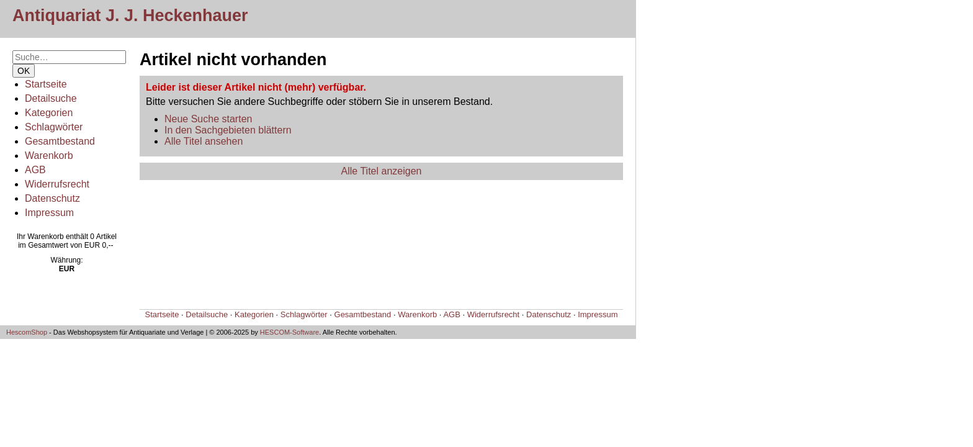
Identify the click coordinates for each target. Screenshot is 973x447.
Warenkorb (49, 155)
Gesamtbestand (60, 141)
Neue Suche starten (208, 119)
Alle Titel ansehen (203, 141)
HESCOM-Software (289, 332)
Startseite (46, 84)
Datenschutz (52, 198)
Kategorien (49, 112)
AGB (35, 170)
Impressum (49, 212)
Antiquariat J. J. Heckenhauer (130, 15)
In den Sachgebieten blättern (228, 130)
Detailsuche (51, 98)
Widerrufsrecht (57, 184)
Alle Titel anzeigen (381, 171)
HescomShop (26, 332)
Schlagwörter (54, 127)
